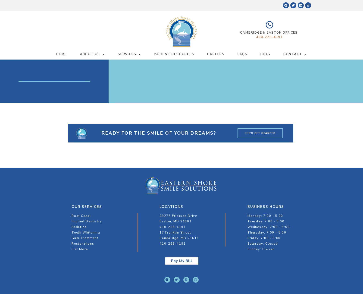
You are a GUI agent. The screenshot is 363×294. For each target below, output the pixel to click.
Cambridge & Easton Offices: (269, 33)
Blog (265, 54)
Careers (216, 54)
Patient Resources (174, 54)
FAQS (242, 54)
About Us (92, 54)
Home (61, 54)
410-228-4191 (269, 37)
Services (129, 54)
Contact (295, 54)
